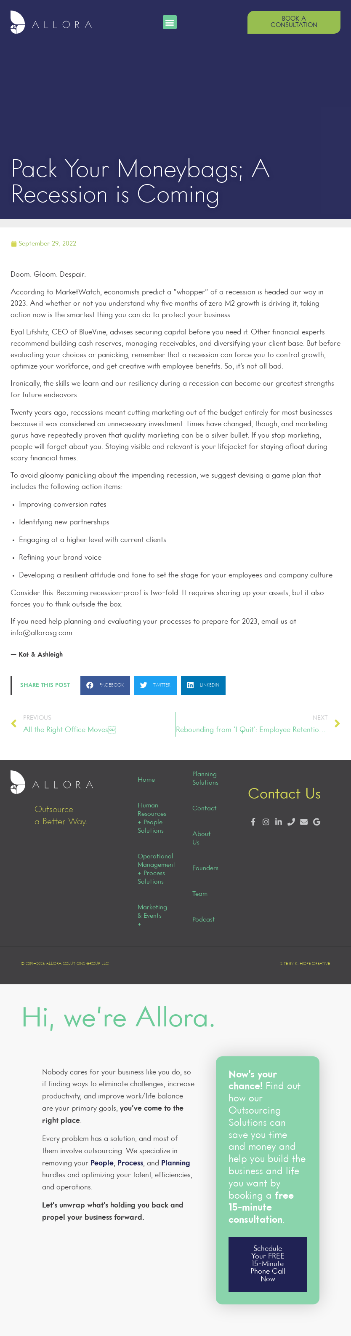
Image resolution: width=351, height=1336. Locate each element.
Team (199, 894)
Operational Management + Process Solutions (151, 869)
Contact (204, 808)
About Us (201, 838)
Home (146, 780)
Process (130, 1163)
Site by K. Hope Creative (305, 964)
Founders (205, 868)
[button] (170, 22)
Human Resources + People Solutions (151, 818)
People (102, 1163)
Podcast (203, 919)
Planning (175, 1163)
